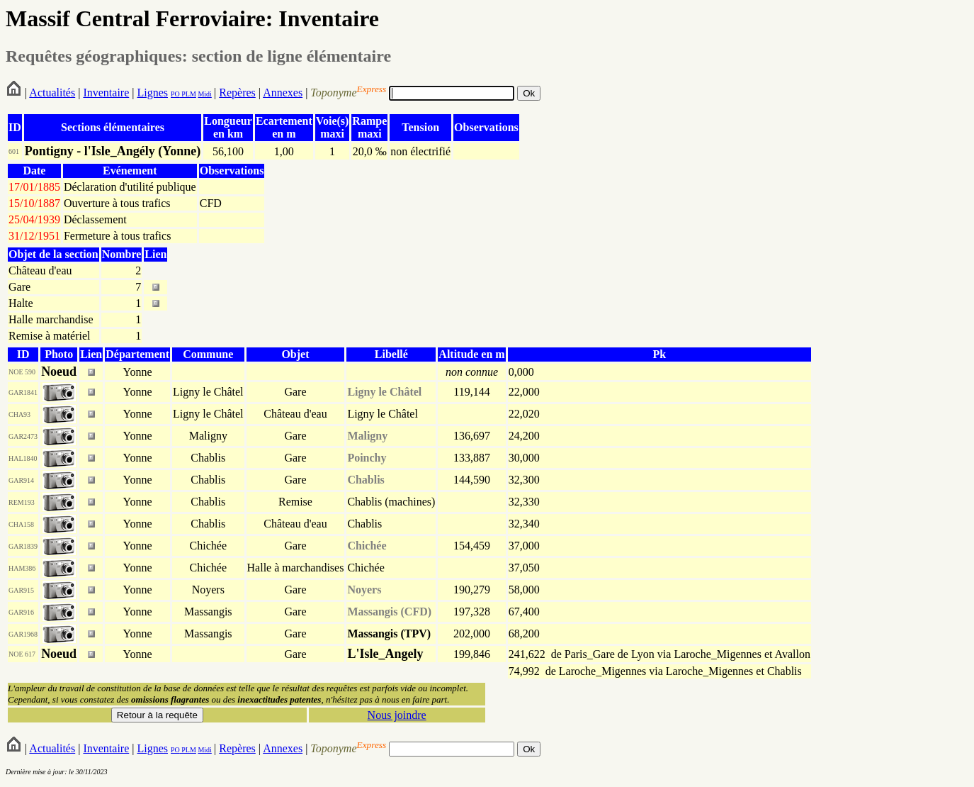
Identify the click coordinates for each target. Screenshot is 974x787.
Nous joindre (397, 715)
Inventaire (106, 92)
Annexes (282, 92)
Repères (237, 92)
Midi (204, 94)
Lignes (152, 92)
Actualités (52, 92)
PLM (188, 94)
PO (175, 94)
